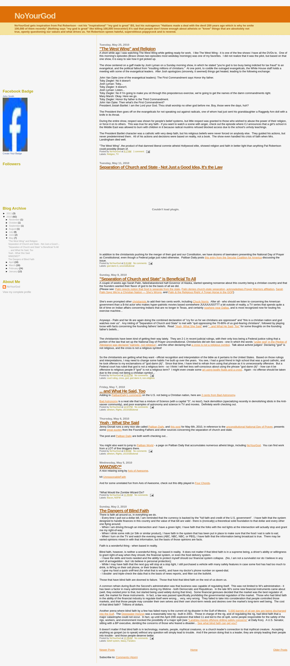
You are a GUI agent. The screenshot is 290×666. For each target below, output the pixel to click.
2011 (9, 213)
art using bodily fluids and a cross (222, 369)
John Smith (8, 96)
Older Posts (280, 649)
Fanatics (131, 641)
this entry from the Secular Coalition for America (233, 257)
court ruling (112, 378)
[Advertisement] (23, 61)
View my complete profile (17, 292)
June (12, 235)
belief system (113, 641)
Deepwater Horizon (133, 613)
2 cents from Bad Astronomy (218, 395)
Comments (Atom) (127, 657)
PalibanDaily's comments (126, 395)
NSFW (117, 498)
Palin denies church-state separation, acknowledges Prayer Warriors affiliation (228, 289)
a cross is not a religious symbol (211, 344)
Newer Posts (107, 649)
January (13, 271)
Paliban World (145, 445)
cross (121, 378)
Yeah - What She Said (119, 422)
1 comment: (139, 151)
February (14, 268)
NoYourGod (34, 15)
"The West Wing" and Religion (127, 48)
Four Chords (202, 483)
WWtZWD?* (110, 466)
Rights (119, 410)
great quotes (114, 429)
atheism (110, 410)
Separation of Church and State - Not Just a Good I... (34, 244)
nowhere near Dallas (216, 307)
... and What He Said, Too (122, 391)
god (127, 378)
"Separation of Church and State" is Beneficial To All (147, 278)
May (11, 238)
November (14, 219)
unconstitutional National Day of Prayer (249, 426)
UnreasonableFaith (114, 476)
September (15, 226)
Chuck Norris (201, 301)
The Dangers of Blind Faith (124, 510)
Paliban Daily (156, 426)
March (12, 265)
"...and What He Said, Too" (224, 326)
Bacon (110, 498)
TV (117, 154)
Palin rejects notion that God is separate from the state (147, 289)
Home (194, 649)
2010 (9, 216)
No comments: (140, 263)
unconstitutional (126, 266)
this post (176, 426)
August (13, 229)
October (13, 222)
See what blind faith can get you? (217, 623)
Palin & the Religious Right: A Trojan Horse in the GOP (200, 292)
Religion (111, 154)
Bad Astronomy (108, 401)
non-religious (148, 378)
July (11, 232)
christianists (139, 301)
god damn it (112, 266)
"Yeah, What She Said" (188, 326)
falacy (123, 641)
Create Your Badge (12, 153)
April (11, 262)
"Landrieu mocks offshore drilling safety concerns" (217, 620)
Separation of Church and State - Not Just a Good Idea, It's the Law (160, 167)
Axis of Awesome (138, 470)
